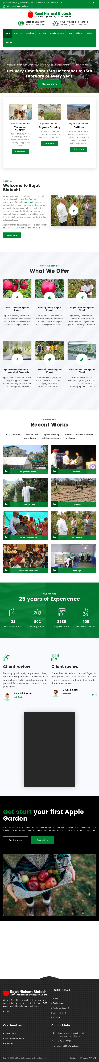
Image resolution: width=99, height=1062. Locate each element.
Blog (70, 33)
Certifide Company (35, 23)
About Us (18, 33)
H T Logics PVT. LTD (88, 1058)
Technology (58, 1003)
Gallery (89, 33)
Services (30, 33)
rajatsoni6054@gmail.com (16, 6)
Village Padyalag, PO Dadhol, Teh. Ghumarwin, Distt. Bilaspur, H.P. (32, 2)
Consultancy (10, 1033)
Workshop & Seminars (14, 1038)
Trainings (9, 1043)
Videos (79, 33)
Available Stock (57, 33)
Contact (8, 42)
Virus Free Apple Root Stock (74, 23)
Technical (42, 33)
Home (7, 33)
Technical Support (61, 1008)
